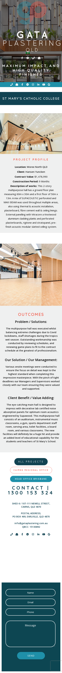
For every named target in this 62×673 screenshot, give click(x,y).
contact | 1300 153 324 (31, 490)
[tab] (31, 470)
